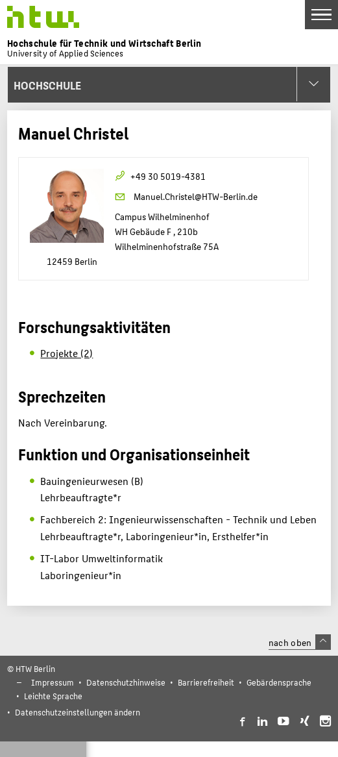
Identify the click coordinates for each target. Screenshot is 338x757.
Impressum (52, 682)
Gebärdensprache (279, 682)
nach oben (300, 642)
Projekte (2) (66, 353)
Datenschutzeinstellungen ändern (77, 712)
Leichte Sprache (53, 695)
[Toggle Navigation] (321, 14)
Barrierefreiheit (206, 682)
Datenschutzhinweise (125, 682)
